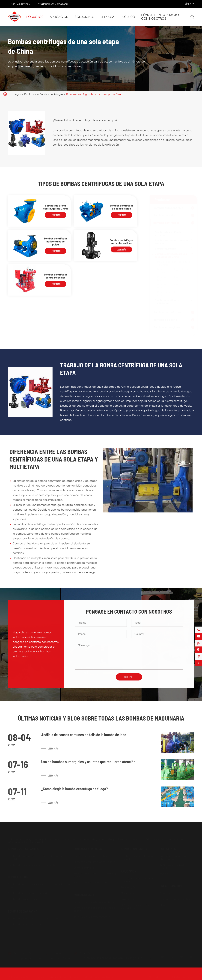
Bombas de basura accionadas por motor (32, 863)
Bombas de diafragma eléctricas (27, 923)
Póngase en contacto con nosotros (160, 16)
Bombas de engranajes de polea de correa (94, 908)
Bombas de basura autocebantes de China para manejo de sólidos (41, 857)
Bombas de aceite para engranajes (94, 900)
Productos (33, 17)
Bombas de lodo (163, 215)
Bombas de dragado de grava (25, 898)
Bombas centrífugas (51, 94)
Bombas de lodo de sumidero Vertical (29, 892)
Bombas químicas (164, 248)
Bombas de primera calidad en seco (170, 242)
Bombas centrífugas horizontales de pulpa (55, 243)
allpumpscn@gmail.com (54, 3)
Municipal (165, 872)
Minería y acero (129, 892)
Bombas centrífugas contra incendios (55, 278)
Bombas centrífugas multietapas (166, 302)
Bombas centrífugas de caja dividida (121, 209)
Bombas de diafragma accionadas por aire (33, 917)
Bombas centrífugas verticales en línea (121, 244)
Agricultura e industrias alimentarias (173, 857)
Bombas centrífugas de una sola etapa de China (94, 94)
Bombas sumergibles (165, 327)
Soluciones (84, 17)
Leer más (55, 217)
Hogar (17, 94)
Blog (162, 903)
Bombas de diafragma (166, 312)
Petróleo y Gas (129, 886)
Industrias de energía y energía (173, 865)
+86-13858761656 (20, 3)
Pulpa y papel (129, 898)
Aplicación (59, 17)
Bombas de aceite (164, 319)
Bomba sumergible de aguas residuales (137, 857)
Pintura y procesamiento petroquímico (135, 905)
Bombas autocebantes (167, 208)
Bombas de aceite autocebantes (93, 915)
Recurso (128, 17)
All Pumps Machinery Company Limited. (55, 975)
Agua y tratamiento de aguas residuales (138, 879)
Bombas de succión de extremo (167, 234)
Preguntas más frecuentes (175, 898)
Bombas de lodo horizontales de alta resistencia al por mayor (39, 885)
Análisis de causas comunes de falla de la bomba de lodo (83, 737)
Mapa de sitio (156, 975)
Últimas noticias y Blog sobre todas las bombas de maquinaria (101, 718)
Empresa (107, 17)
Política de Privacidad (181, 975)
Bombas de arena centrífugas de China (55, 209)
